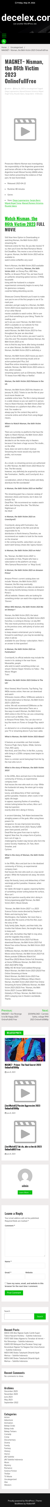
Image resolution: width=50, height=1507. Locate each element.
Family (7, 1445)
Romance (8, 1468)
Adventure (8, 1420)
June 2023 (8, 1397)
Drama (7, 1442)
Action (7, 1417)
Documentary (10, 1440)
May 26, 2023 (19, 89)
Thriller (7, 1473)
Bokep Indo (9, 1428)
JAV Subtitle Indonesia (13, 1459)
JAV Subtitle (9, 1457)
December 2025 (11, 1391)
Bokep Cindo (9, 1426)
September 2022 (11, 1402)
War (6, 1482)
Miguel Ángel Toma (13, 203)
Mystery (7, 1465)
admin (8, 89)
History (7, 1451)
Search (7, 1311)
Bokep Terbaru (10, 1431)
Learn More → (25, 1192)
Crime (6, 1437)
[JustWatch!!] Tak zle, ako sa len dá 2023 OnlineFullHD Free (23, 1148)
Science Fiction (10, 1471)
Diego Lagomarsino (12, 91)
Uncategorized (32, 89)
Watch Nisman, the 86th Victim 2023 (21, 221)
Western (7, 1485)
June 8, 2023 (10, 1072)
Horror (7, 1454)
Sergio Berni (29, 94)
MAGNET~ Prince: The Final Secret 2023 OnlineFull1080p (23, 1066)
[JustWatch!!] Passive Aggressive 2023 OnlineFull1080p (22, 1107)
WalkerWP (30, 1503)
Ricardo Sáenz (19, 94)
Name (8, 1261)
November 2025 (11, 1394)
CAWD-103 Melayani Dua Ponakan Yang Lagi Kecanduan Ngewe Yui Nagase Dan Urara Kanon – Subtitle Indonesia (24, 1347)
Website (29, 1272)
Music (6, 1462)
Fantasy (7, 1448)
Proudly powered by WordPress (21, 1501)
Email (8, 1272)
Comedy (7, 1434)
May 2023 (8, 1399)
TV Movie (8, 1476)
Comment (10, 1225)
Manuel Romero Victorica (29, 91)
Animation (8, 1423)
